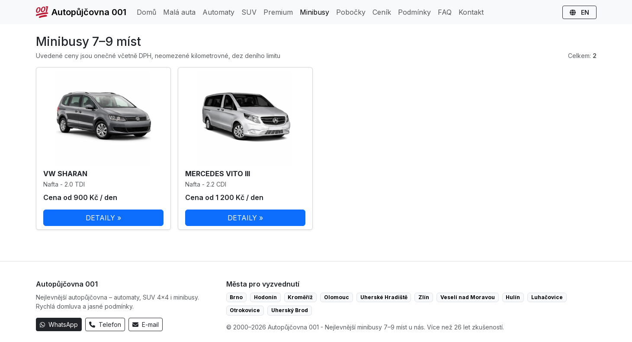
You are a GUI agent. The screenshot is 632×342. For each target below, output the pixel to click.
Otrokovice (245, 310)
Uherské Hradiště (383, 297)
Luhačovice (547, 297)
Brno (236, 297)
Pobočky (351, 12)
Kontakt (471, 12)
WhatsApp (59, 324)
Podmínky (414, 12)
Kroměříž (300, 297)
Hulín (513, 297)
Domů (146, 12)
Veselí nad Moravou (467, 297)
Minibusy (314, 12)
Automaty (218, 12)
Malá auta (179, 12)
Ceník (381, 12)
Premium (278, 12)
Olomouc (336, 297)
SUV (249, 12)
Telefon (105, 324)
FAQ (445, 12)
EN (579, 12)
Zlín (423, 297)
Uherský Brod (289, 310)
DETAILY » (103, 217)
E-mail (145, 324)
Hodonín (265, 297)
